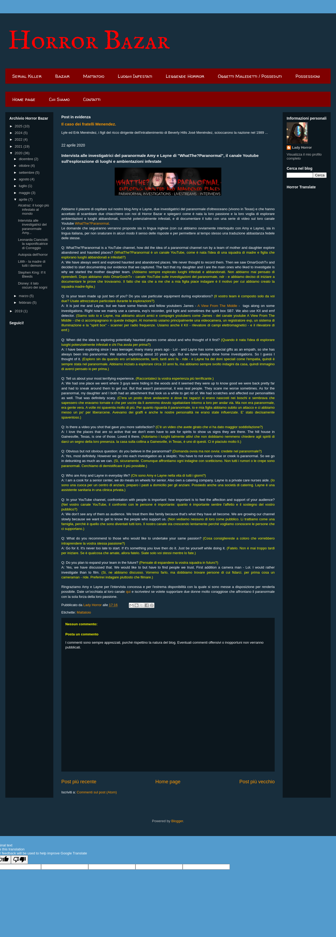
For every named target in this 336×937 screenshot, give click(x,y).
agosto (24, 179)
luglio (23, 186)
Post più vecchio (257, 781)
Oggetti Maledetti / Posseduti (250, 76)
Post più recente (78, 781)
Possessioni (307, 76)
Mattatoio (93, 76)
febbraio (26, 303)
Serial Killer (27, 76)
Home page (23, 99)
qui (128, 592)
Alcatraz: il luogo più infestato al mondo (33, 209)
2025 (19, 126)
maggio (25, 193)
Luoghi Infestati (135, 76)
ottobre (25, 166)
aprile (23, 199)
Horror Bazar (89, 41)
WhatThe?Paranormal (92, 223)
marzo (24, 296)
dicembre (26, 159)
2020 (19, 153)
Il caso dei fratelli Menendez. (88, 124)
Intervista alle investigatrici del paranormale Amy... (32, 226)
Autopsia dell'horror (33, 255)
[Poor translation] (19, 859)
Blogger (177, 821)
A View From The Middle (217, 306)
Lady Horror (302, 147)
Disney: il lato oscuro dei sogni (32, 285)
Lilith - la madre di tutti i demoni (31, 263)
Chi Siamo (59, 99)
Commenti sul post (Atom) (97, 792)
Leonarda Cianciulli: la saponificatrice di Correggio (33, 244)
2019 (19, 311)
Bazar (62, 76)
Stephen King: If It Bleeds (31, 274)
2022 (19, 139)
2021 (19, 146)
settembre (27, 173)
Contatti (92, 99)
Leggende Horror (185, 76)
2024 (19, 133)
